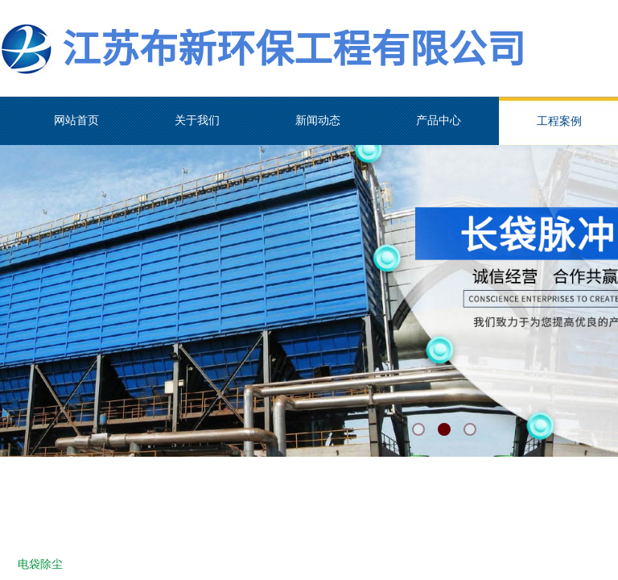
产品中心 (438, 120)
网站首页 (76, 120)
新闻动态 (317, 120)
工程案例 (559, 120)
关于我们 (197, 120)
